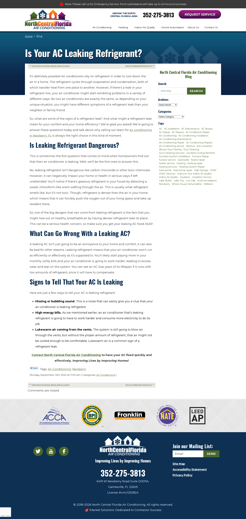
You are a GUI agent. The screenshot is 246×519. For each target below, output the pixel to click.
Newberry (79, 369)
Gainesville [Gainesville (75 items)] (183, 159)
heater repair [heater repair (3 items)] (198, 159)
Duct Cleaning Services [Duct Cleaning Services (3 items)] (171, 153)
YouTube (51, 451)
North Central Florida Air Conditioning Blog (188, 74)
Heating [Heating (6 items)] (180, 163)
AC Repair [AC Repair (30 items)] (164, 132)
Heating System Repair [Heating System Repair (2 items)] (192, 166)
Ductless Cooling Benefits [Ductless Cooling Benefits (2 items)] (200, 153)
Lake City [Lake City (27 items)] (179, 180)
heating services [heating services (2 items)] (168, 166)
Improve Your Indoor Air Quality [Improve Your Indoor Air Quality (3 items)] (194, 173)
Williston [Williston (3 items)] (208, 184)
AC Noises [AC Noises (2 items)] (207, 128)
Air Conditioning (59, 369)
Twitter (38, 451)
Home (29, 36)
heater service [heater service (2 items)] (167, 163)
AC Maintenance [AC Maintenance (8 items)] (190, 128)
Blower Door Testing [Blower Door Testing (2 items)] (170, 149)
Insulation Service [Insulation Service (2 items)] (201, 177)
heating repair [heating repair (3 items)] (195, 163)
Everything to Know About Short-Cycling (51, 66)
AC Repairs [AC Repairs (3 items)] (178, 132)
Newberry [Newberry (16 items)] (164, 184)
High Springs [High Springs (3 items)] (201, 170)
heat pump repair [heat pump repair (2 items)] (182, 170)
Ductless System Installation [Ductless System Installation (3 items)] (174, 156)
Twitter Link (34, 368)
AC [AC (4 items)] (160, 128)
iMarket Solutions (101, 510)
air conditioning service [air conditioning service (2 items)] (171, 146)
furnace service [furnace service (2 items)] (167, 159)
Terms (8, 515)
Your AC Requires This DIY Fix (139, 66)
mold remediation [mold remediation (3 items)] (207, 180)
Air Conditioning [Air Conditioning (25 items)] (167, 135)
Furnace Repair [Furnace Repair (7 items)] (200, 156)
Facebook (64, 451)
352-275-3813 (158, 15)
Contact (66, 355)
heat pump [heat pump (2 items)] (165, 170)
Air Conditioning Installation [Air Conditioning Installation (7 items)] (193, 135)
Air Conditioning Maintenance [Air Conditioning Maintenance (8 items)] (175, 139)
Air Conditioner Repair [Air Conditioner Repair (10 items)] (197, 132)
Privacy (3, 515)
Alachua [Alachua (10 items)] (190, 146)
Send (211, 454)
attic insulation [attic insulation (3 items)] (204, 146)
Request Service (200, 14)
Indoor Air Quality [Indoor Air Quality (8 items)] (168, 177)
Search (196, 91)
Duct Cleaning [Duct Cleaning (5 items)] (191, 149)
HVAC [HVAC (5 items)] (213, 170)
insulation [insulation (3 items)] (185, 177)
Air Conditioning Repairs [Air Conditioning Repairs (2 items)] (199, 142)
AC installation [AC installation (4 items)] (171, 128)
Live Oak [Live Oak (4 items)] (190, 180)
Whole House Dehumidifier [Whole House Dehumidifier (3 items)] (187, 184)
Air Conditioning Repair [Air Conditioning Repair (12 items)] (171, 142)
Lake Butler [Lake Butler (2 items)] (165, 180)
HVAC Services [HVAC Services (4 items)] (167, 173)
